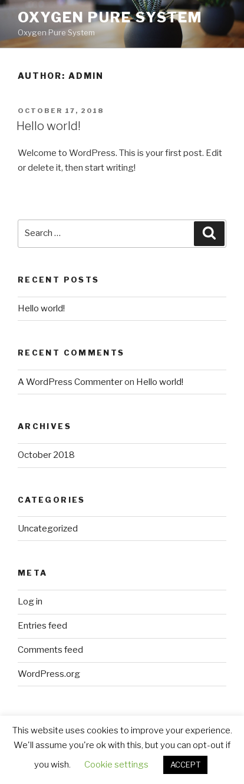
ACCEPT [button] (185, 764)
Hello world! (49, 126)
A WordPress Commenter (70, 382)
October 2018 (46, 455)
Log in (30, 601)
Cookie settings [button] (116, 764)
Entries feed (42, 625)
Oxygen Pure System (110, 17)
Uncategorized (48, 528)
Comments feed (50, 650)
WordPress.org (49, 674)
